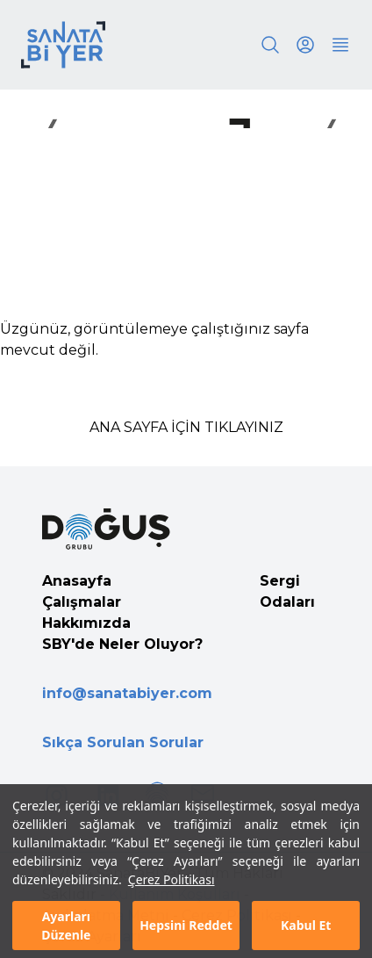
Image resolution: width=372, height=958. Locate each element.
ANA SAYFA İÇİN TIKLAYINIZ (186, 427)
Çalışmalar (81, 602)
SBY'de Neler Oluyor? (122, 644)
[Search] (270, 44)
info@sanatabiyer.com (127, 693)
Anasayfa (76, 581)
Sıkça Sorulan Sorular (123, 742)
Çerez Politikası (171, 895)
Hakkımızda (86, 623)
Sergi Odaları (287, 591)
